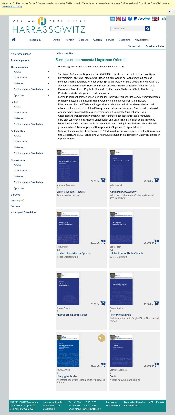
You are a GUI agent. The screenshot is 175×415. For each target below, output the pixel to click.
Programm (35, 39)
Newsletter (141, 39)
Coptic (113, 376)
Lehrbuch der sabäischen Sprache (73, 253)
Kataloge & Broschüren (23, 212)
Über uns (83, 39)
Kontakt (70, 39)
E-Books (15, 194)
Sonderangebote (20, 60)
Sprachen (19, 95)
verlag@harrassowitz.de (86, 409)
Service (110, 39)
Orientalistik (20, 77)
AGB (151, 402)
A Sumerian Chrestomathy (123, 191)
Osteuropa (19, 83)
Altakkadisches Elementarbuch (72, 314)
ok (171, 11)
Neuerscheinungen (21, 53)
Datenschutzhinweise (134, 402)
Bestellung (124, 39)
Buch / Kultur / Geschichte (28, 89)
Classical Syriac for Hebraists (71, 191)
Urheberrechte (113, 405)
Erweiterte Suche (155, 46)
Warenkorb (134, 46)
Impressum (111, 402)
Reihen (59, 53)
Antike (17, 71)
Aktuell (57, 39)
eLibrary (15, 200)
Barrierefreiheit (131, 405)
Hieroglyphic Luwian (120, 314)
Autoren (97, 39)
